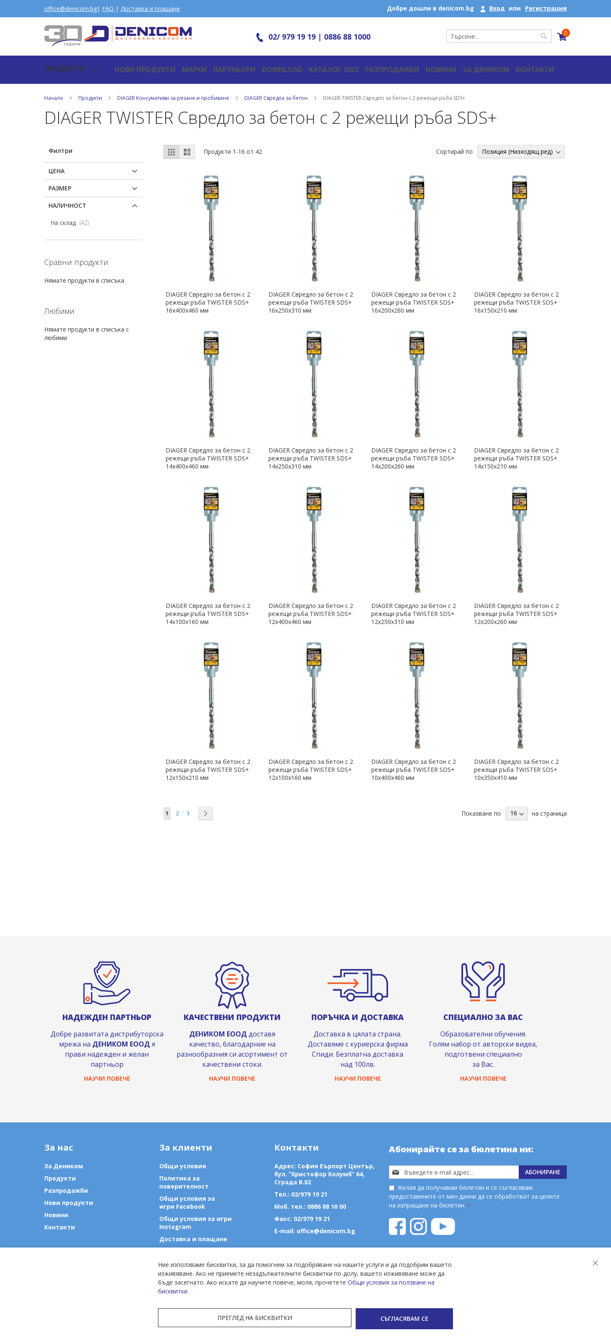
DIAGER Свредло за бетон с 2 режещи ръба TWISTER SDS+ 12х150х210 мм (208, 761)
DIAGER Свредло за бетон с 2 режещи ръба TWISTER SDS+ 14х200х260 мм (413, 450)
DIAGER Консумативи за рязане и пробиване (173, 89)
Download (259, 65)
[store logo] (118, 36)
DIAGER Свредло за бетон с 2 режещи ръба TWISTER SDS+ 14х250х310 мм (310, 450)
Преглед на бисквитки (204, 1320)
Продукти (90, 89)
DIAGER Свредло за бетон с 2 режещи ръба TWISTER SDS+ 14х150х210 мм (516, 450)
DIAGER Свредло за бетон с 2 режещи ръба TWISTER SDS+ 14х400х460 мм (208, 450)
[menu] (64, 65)
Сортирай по (454, 143)
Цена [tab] (56, 162)
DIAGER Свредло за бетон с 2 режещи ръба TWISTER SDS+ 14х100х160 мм (208, 605)
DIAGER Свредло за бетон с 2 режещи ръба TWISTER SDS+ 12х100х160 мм (310, 761)
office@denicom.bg (70, 9)
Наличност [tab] (67, 197)
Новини (409, 65)
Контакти (500, 65)
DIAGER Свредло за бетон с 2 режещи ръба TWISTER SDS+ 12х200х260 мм (516, 605)
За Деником (453, 65)
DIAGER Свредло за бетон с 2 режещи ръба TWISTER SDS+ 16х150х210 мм (516, 294)
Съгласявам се (305, 1320)
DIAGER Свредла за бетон (276, 89)
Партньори (213, 65)
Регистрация (546, 8)
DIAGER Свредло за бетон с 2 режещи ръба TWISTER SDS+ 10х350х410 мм (516, 761)
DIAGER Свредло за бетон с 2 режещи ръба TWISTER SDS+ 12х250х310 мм (413, 605)
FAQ (108, 9)
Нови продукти (127, 65)
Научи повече (107, 1078)
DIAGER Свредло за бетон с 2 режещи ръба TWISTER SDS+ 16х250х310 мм (310, 294)
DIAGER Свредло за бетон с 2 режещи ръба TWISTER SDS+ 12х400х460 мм (310, 605)
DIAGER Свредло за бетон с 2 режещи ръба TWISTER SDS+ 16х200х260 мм (413, 294)
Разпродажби (362, 65)
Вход (497, 8)
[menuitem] (64, 65)
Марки (173, 65)
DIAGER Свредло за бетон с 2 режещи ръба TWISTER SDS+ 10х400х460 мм (413, 761)
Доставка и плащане (150, 9)
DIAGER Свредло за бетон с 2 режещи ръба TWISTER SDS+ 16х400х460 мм (208, 294)
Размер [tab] (59, 180)
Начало (54, 89)
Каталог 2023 (308, 65)
